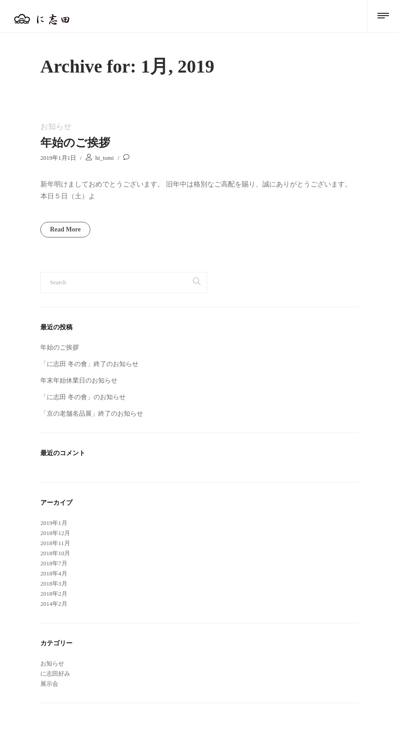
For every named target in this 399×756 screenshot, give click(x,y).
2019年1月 (53, 522)
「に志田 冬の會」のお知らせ (83, 397)
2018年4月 (53, 573)
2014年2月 (53, 603)
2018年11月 (55, 543)
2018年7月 (53, 563)
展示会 (49, 683)
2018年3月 (53, 583)
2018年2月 (53, 593)
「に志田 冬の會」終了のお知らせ (89, 364)
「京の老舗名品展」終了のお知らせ (91, 413)
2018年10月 (55, 553)
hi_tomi (104, 157)
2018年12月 (55, 533)
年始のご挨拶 (75, 142)
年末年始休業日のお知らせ (78, 380)
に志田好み (55, 673)
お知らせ (56, 126)
